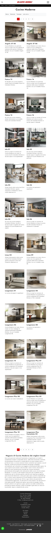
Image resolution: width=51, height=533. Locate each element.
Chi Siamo (25, 510)
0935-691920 (26, 498)
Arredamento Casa (25, 504)
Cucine (6, 5)
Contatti (25, 512)
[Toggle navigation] (48, 2)
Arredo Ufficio (25, 507)
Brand (25, 514)
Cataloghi (25, 515)
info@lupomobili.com (27, 500)
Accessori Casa (25, 506)
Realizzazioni (25, 517)
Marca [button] (7, 14)
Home (2, 5)
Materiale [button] (12, 14)
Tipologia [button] (19, 14)
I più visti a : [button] (26, 14)
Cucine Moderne (12, 5)
